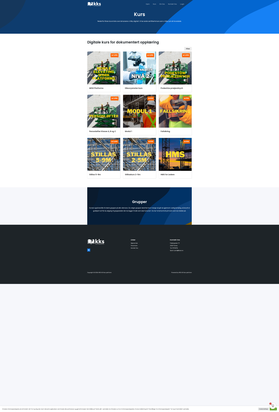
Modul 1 (128, 131)
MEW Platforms (96, 88)
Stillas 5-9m (95, 174)
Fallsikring (165, 131)
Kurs (155, 4)
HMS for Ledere (168, 174)
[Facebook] (88, 250)
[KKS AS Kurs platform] (94, 4)
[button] (190, 4)
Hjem (148, 4)
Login (182, 4)
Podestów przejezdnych (172, 88)
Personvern (134, 245)
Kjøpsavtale (134, 243)
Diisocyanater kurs (133, 88)
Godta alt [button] (273, 409)
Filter (188, 49)
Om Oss (162, 4)
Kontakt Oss (172, 4)
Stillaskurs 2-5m (132, 174)
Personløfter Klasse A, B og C (102, 131)
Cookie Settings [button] (263, 409)
